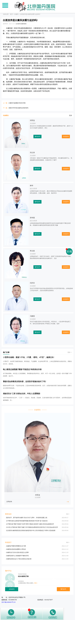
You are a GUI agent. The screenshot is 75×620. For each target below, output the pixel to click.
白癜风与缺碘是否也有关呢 (17, 103)
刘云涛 (32, 152)
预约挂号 (37, 136)
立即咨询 (9, 501)
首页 (11, 14)
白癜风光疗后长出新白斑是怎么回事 (17, 552)
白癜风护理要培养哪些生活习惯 (16, 546)
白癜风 (16, 14)
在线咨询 (66, 136)
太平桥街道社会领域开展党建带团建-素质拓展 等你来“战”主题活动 (27, 521)
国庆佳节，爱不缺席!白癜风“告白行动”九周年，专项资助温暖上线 (26, 517)
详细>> (36, 583)
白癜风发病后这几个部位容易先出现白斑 (18, 559)
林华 (31, 185)
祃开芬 (32, 283)
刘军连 (32, 120)
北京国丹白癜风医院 (21, 23)
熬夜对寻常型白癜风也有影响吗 (18, 108)
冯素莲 (32, 316)
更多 (70, 115)
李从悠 (32, 251)
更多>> (70, 352)
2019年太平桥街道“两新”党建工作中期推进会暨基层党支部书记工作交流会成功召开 (32, 527)
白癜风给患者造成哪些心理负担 (16, 549)
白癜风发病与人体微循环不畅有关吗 (17, 555)
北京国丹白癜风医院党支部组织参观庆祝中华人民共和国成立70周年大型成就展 (30, 530)
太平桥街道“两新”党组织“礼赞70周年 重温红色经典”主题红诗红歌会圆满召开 (30, 524)
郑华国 (32, 218)
